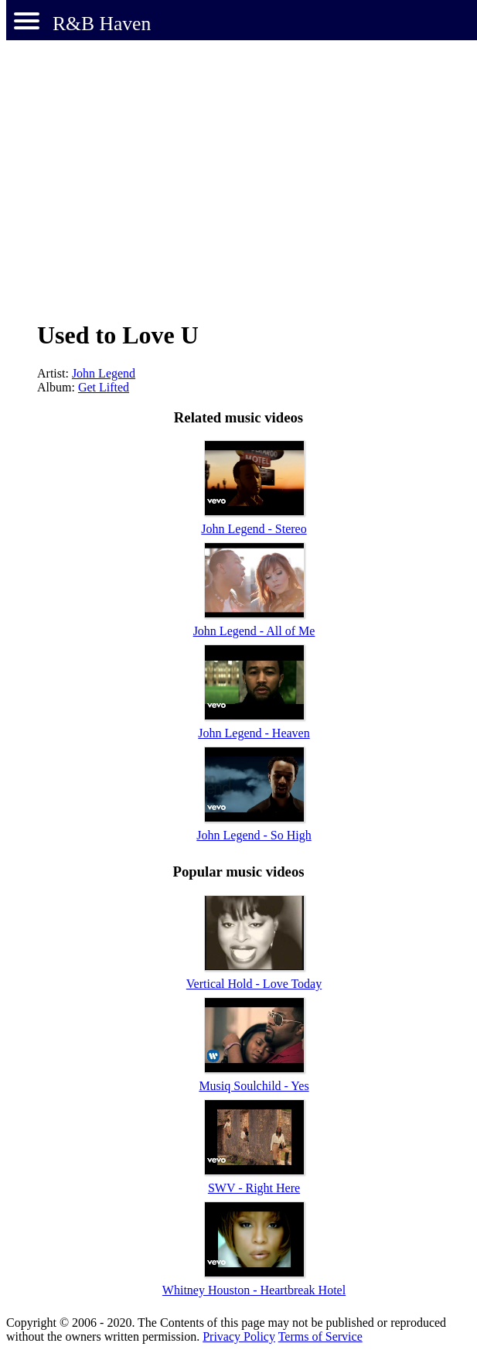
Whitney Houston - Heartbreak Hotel (254, 1290)
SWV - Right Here (254, 1187)
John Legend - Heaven (253, 733)
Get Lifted (103, 387)
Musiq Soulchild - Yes (253, 1085)
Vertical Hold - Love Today (254, 983)
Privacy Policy (239, 1336)
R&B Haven (102, 23)
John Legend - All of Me (254, 630)
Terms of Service (320, 1336)
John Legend (103, 373)
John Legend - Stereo (253, 528)
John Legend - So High (253, 835)
